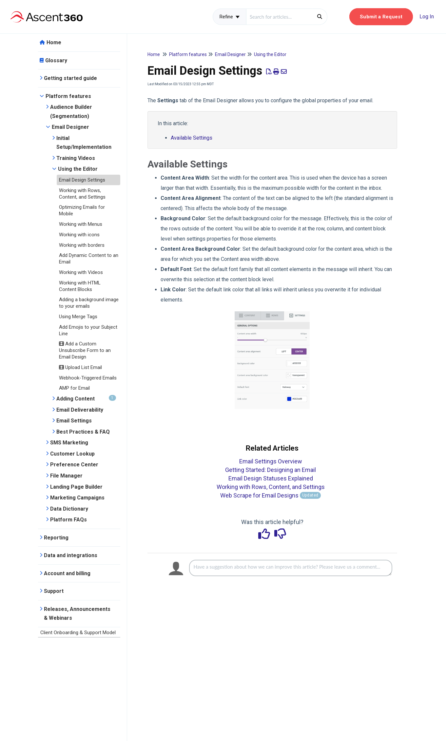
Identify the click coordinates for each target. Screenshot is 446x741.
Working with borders (82, 245)
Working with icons (79, 235)
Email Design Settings (82, 180)
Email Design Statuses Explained (270, 478)
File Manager (66, 476)
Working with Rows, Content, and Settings (82, 193)
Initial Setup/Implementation (83, 142)
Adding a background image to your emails (89, 303)
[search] (279, 17)
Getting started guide (70, 78)
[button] (381, 16)
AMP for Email (74, 388)
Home (54, 42)
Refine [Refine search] (230, 17)
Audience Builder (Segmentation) (71, 111)
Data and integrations (70, 555)
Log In (426, 16)
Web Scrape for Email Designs (270, 495)
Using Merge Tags (78, 317)
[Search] (319, 17)
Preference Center (74, 464)
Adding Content (86, 398)
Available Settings (191, 138)
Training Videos (75, 158)
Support (54, 591)
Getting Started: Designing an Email (270, 469)
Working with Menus (80, 224)
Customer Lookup (72, 454)
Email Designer (70, 127)
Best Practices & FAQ (83, 432)
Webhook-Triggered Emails (88, 378)
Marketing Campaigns (77, 498)
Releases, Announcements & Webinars (77, 613)
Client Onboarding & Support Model (78, 632)
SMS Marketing (69, 442)
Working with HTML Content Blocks (80, 286)
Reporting (56, 538)
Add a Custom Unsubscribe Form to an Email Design (85, 350)
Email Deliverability (79, 410)
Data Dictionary (69, 509)
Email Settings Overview (270, 461)
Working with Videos (81, 272)
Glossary (56, 60)
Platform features (68, 96)
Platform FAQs (68, 520)
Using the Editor (78, 169)
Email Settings (74, 421)
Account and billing (67, 573)
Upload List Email (80, 367)
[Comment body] (290, 568)
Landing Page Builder (76, 487)
